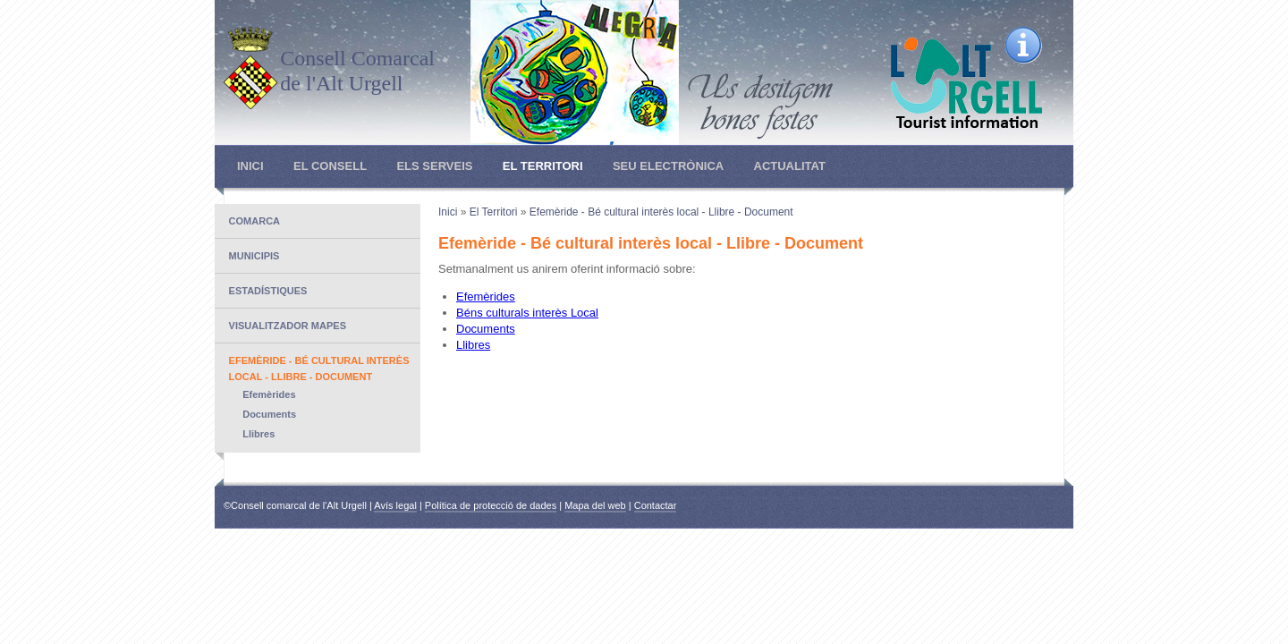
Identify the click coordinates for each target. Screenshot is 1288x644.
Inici (250, 166)
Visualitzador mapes (287, 325)
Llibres (258, 433)
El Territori (543, 166)
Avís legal (395, 505)
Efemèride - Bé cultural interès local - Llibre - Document (661, 212)
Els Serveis (434, 166)
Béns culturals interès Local (527, 312)
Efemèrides (268, 394)
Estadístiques (268, 290)
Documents (269, 414)
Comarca (254, 221)
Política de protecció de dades (490, 505)
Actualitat (790, 166)
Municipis (254, 255)
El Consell (330, 166)
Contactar (655, 505)
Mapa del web (595, 505)
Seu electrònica (668, 166)
